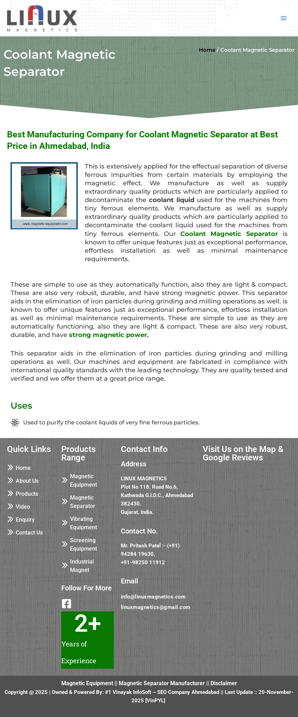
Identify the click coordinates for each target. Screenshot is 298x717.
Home (207, 50)
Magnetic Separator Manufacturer (162, 683)
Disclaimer (223, 683)
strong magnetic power (108, 335)
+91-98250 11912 (143, 562)
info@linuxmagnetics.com (153, 597)
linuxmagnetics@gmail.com (155, 607)
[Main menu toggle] (283, 18)
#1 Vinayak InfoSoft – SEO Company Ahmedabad (162, 692)
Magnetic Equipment (87, 683)
